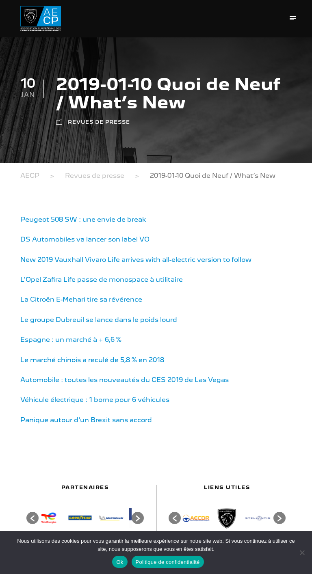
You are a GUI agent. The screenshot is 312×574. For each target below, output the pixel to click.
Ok (119, 562)
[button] (32, 518)
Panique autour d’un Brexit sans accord (86, 420)
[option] (54, 517)
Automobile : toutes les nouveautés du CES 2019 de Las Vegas (124, 380)
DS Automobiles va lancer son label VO (85, 239)
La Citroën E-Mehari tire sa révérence (81, 299)
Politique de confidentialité (168, 562)
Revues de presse (99, 122)
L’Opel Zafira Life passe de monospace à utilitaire (101, 279)
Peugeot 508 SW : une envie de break (83, 219)
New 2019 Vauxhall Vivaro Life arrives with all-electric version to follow (135, 259)
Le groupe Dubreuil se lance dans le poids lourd (98, 320)
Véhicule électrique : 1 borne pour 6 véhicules (94, 400)
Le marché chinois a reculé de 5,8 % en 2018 (92, 360)
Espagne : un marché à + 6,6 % (70, 339)
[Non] (302, 552)
